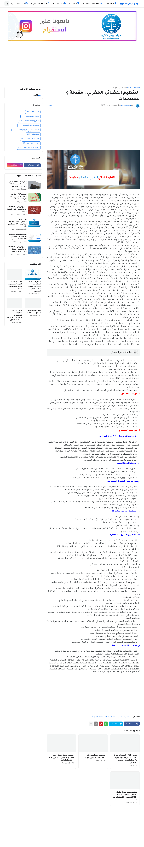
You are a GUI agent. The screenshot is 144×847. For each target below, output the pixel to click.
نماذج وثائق (33, 134)
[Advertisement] (72, 65)
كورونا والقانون (20, 130)
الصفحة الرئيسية (133, 88)
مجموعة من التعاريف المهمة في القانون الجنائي (94, 756)
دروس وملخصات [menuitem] (93, 3)
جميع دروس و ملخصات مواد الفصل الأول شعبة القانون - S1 (17, 209)
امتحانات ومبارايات (30, 116)
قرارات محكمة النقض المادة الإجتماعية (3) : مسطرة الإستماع (18, 184)
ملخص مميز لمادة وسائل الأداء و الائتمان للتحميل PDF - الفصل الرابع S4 (61, 757)
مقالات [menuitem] (75, 3)
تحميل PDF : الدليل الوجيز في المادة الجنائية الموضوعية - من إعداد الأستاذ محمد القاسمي (125, 759)
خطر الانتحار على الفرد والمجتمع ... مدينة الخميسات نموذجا (15, 285)
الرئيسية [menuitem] (111, 3)
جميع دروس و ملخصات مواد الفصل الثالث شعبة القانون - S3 (17, 249)
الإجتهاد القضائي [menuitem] (41, 3)
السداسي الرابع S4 (119, 88)
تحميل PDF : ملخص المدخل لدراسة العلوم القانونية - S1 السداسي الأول (17, 223)
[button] (12, 3)
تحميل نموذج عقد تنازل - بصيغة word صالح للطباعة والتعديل (17, 237)
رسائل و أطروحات (31, 143)
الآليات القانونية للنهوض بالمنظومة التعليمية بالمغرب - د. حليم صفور (14, 315)
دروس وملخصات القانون (28, 148)
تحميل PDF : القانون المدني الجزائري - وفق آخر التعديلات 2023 (18, 197)
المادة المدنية (112, 717)
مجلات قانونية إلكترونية (29, 125)
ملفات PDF (33, 112)
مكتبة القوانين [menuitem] (20, 3)
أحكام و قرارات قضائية (29, 121)
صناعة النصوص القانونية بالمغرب (33, 312)
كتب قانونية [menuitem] (59, 3)
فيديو (35, 130)
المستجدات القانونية (99, 717)
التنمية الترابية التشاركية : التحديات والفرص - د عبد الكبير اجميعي (33, 286)
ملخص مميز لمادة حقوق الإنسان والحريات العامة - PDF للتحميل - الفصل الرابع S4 (125, 796)
